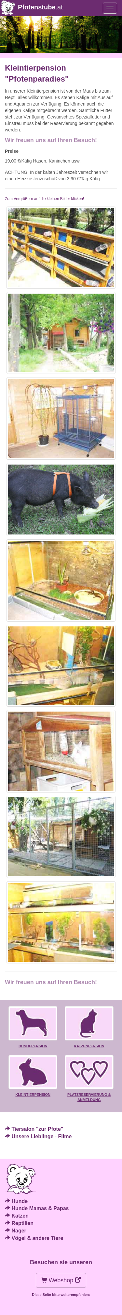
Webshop (61, 1280)
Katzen (19, 1216)
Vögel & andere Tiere (37, 1238)
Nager (18, 1230)
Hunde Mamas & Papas (40, 1208)
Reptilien (22, 1223)
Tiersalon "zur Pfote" (37, 1129)
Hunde (19, 1201)
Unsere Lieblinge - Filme (41, 1136)
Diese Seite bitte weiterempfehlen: (61, 1295)
